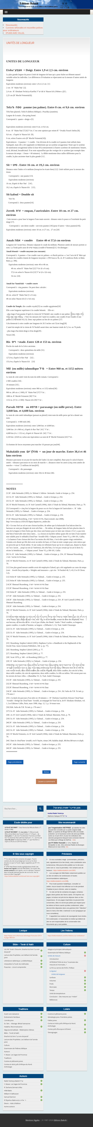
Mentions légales (33, 1120)
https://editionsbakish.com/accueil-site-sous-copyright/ (21, 876)
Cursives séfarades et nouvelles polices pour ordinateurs (23, 29)
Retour (46, 772)
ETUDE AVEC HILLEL (15, 33)
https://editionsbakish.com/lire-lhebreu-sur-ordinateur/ (66, 936)
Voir (73, 840)
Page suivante (79, 762)
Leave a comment (46, 781)
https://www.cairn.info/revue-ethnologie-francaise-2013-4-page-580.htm (23, 937)
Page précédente (15, 762)
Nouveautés (11, 25)
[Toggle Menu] (6, 12)
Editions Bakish (60, 1120)
